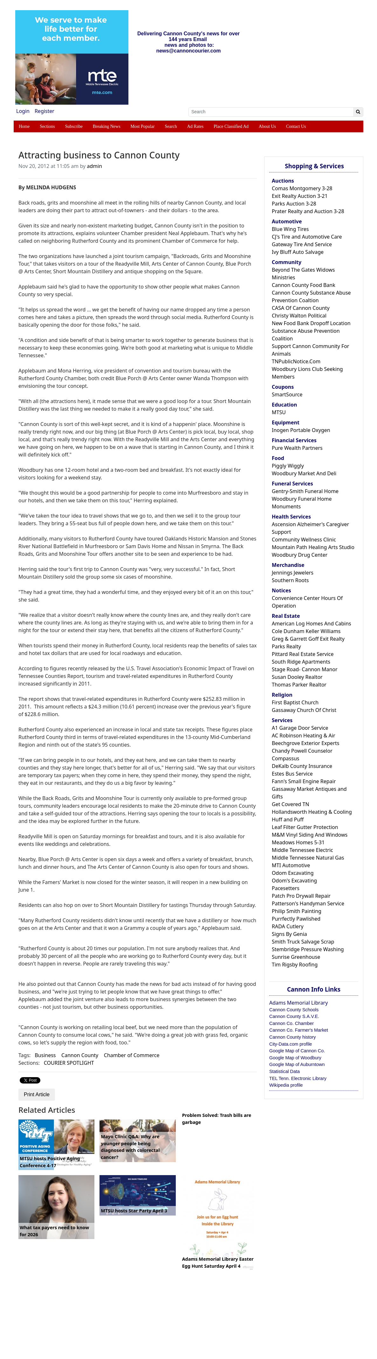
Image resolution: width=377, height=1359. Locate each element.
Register (44, 111)
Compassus (285, 758)
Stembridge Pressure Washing (308, 949)
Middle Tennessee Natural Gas (308, 857)
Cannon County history (292, 1037)
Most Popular (143, 126)
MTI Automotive (291, 865)
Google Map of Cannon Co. (297, 1050)
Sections (47, 126)
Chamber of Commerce (132, 1055)
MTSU (279, 412)
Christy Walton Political (299, 315)
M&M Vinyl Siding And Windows (309, 834)
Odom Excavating (293, 872)
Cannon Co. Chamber (291, 1023)
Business (45, 1055)
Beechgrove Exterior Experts (305, 743)
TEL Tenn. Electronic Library (297, 1078)
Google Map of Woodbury (295, 1057)
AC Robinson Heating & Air (303, 735)
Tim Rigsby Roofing (295, 964)
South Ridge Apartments (301, 661)
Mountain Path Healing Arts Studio (313, 547)
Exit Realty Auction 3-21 (300, 195)
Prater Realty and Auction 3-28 (308, 211)
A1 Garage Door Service (300, 727)
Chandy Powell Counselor (302, 750)
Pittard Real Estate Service (303, 654)
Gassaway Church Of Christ (304, 710)
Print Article (37, 1094)
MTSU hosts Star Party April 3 (134, 1211)
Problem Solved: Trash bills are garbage (216, 1118)
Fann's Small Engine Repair (304, 781)
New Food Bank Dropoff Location (311, 323)
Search (171, 126)
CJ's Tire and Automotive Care (307, 236)
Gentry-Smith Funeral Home (305, 491)
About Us (267, 126)
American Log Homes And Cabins (311, 623)
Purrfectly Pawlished (296, 918)
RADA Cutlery (288, 926)
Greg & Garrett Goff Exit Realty (308, 638)
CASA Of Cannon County (301, 307)
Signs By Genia (289, 933)
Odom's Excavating (294, 880)
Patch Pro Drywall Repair (301, 895)
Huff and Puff (288, 819)
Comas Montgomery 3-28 (302, 188)
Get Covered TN (290, 804)
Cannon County (79, 1055)
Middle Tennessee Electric (302, 850)
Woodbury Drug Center (299, 554)
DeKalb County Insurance (302, 766)
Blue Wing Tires (290, 229)
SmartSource (287, 394)
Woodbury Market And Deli (304, 473)
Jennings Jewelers (292, 572)
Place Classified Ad (231, 126)
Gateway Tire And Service (302, 244)
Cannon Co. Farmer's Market (298, 1030)
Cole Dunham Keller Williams (306, 631)
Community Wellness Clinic (304, 539)
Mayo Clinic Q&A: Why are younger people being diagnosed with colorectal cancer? (130, 1146)
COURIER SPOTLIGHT (69, 1062)
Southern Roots (290, 580)
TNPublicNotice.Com (296, 361)
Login (23, 111)
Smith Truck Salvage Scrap (303, 941)
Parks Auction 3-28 (294, 203)
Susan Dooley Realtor (297, 676)
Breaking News (106, 126)
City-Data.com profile (290, 1044)
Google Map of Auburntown (297, 1064)
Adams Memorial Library (298, 1002)
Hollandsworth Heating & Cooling (312, 811)
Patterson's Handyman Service (308, 903)
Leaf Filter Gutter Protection (305, 827)
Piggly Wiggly (288, 465)
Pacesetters (285, 888)
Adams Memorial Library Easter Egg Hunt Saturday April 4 (218, 1262)
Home (24, 126)
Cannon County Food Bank (303, 285)
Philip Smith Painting (296, 911)
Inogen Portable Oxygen (301, 430)
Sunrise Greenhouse (296, 956)
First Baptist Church (295, 702)
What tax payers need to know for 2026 (54, 1230)
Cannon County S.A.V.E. (294, 1016)
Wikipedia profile (286, 1085)
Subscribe (74, 126)
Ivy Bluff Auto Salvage (298, 251)
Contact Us (296, 126)
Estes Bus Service (292, 773)
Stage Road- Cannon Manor (305, 669)
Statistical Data (284, 1071)
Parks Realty (286, 646)
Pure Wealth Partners (297, 447)
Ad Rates (195, 126)
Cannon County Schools (294, 1009)
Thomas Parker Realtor (299, 684)
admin (94, 166)
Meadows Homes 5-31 (298, 842)
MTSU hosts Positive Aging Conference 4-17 (50, 1161)
